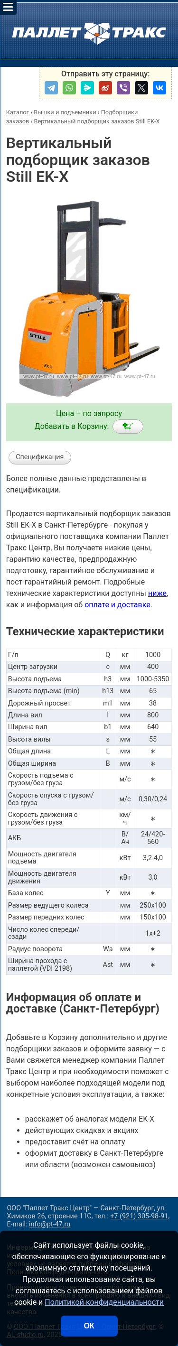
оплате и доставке (117, 604)
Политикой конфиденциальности (104, 1302)
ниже (157, 593)
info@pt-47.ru (49, 1224)
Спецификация (40, 457)
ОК (89, 1326)
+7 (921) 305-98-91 (139, 1216)
